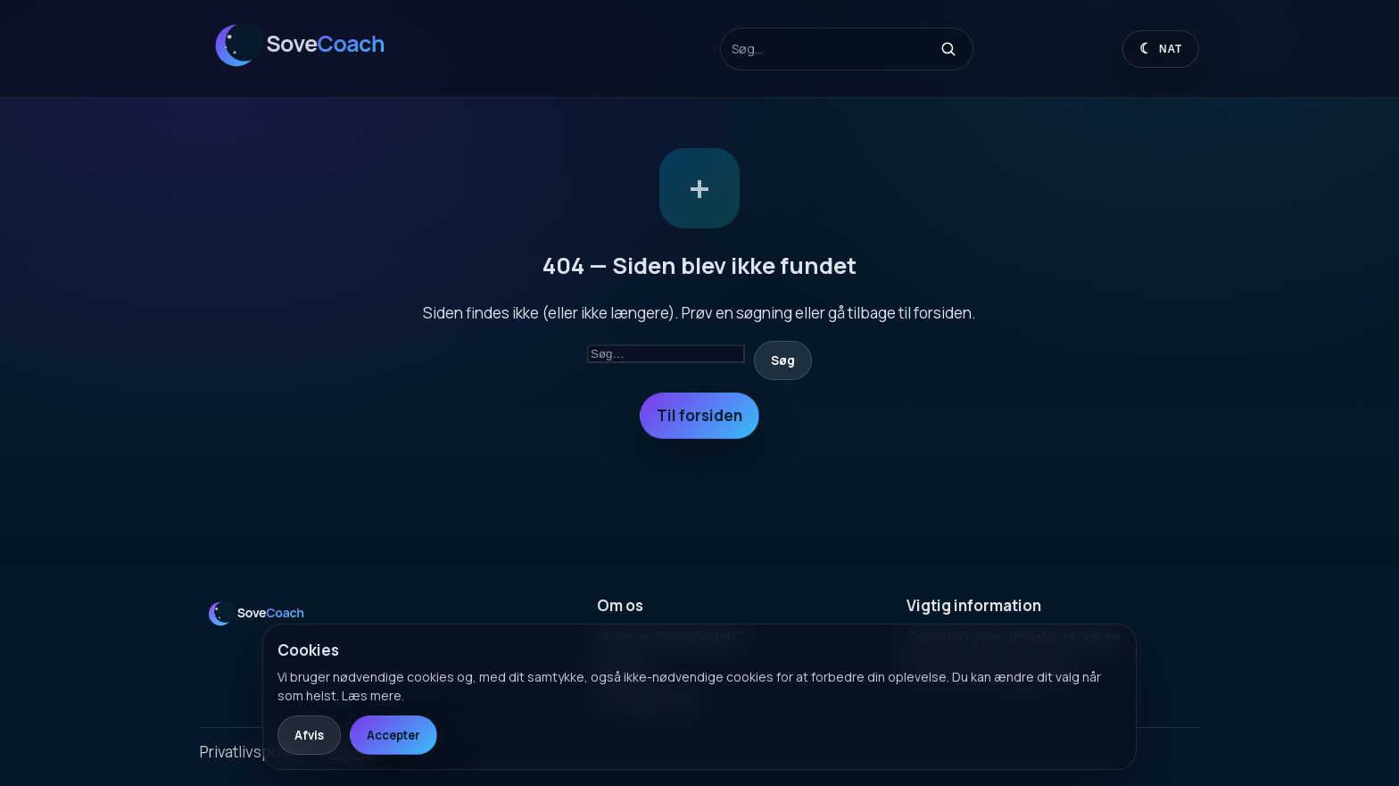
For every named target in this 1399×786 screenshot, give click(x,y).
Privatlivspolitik (251, 751)
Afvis (309, 735)
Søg (783, 360)
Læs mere (371, 695)
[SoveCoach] (311, 74)
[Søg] (948, 49)
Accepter (393, 735)
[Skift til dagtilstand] (1160, 49)
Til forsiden (699, 415)
